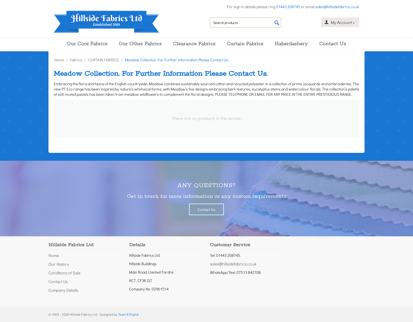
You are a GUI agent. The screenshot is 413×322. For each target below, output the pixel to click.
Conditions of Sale (64, 272)
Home (59, 59)
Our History (58, 264)
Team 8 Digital (128, 314)
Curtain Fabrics (245, 44)
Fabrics (76, 59)
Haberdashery (291, 44)
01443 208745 (288, 6)
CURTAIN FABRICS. (103, 59)
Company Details (63, 290)
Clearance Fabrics (194, 44)
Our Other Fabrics (140, 44)
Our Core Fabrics (87, 44)
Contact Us (332, 44)
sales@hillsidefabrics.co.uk (337, 6)
